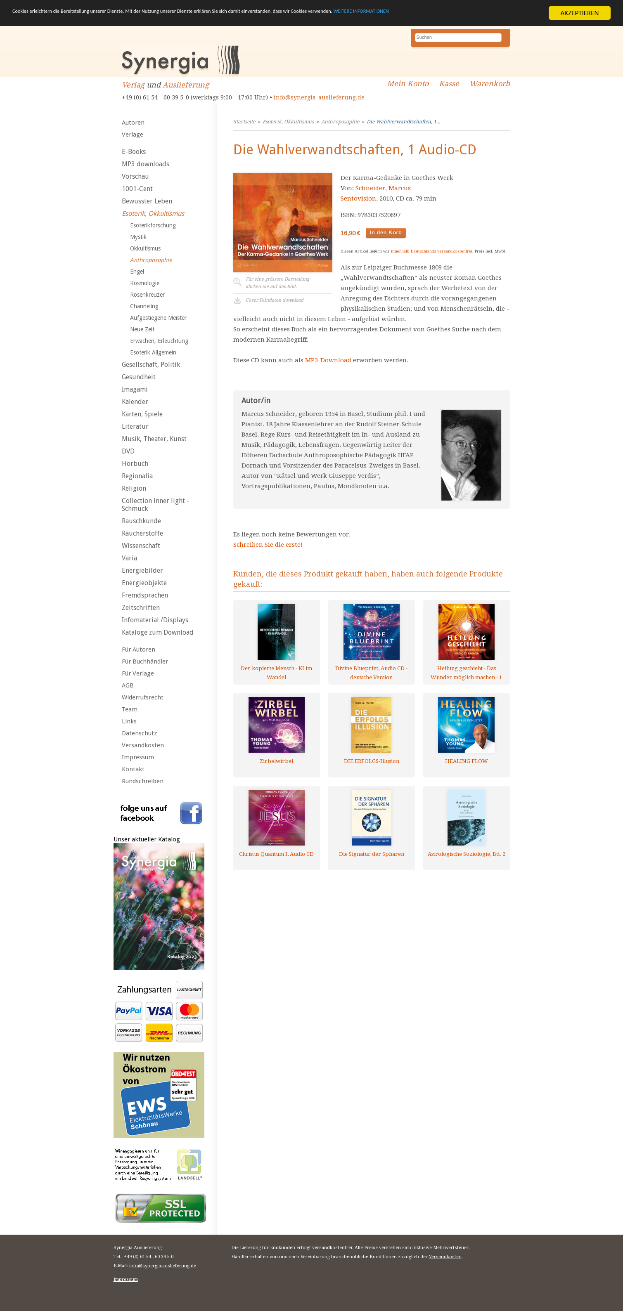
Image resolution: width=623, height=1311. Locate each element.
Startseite (244, 122)
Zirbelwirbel (276, 761)
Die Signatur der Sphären (371, 854)
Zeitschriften (141, 608)
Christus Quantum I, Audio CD (276, 854)
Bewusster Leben (147, 201)
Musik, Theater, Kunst (154, 439)
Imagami (135, 389)
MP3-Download (328, 360)
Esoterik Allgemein (153, 352)
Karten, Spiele (142, 414)
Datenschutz (139, 733)
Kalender (135, 402)
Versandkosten (143, 745)
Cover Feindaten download (274, 300)
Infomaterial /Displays (155, 620)
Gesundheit (139, 377)
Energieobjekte (144, 583)
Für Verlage (138, 673)
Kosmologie (144, 283)
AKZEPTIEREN (579, 13)
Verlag (133, 84)
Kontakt (133, 769)
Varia (129, 558)
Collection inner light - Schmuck (155, 505)
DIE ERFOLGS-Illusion (371, 761)
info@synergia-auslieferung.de (319, 97)
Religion (134, 488)
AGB (128, 685)
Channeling (144, 306)
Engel (137, 271)
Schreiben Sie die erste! (268, 544)
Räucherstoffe (142, 533)
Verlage (132, 134)
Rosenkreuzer (147, 294)
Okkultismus (145, 248)
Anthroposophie (151, 260)
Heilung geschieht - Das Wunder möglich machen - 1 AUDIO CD (466, 672)
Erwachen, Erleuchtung (159, 341)
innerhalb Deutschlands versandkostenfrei (431, 251)
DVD (128, 451)
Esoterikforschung (153, 225)
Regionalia (137, 476)
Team (129, 709)
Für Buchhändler (145, 661)
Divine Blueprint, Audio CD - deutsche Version (371, 672)
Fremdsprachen (145, 595)
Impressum (138, 757)
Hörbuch (135, 464)
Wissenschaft (141, 546)
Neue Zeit (142, 329)
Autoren (133, 122)
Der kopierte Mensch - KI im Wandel (276, 672)
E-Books (134, 152)
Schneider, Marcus (383, 188)
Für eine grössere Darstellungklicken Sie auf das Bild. (277, 282)
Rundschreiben (142, 781)
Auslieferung (186, 84)
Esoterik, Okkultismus (153, 213)
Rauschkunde (141, 521)
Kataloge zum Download (158, 632)
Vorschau (135, 176)
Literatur (135, 426)
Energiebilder (142, 570)
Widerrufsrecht (142, 697)
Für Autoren (138, 649)
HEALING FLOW (466, 761)
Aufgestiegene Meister (158, 317)
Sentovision (358, 198)
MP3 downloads (145, 164)
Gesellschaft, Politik (151, 364)
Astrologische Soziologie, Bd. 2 (466, 854)
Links (129, 721)
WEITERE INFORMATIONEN (495, 13)
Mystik (138, 237)
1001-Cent (137, 189)
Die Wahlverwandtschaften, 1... (403, 122)
